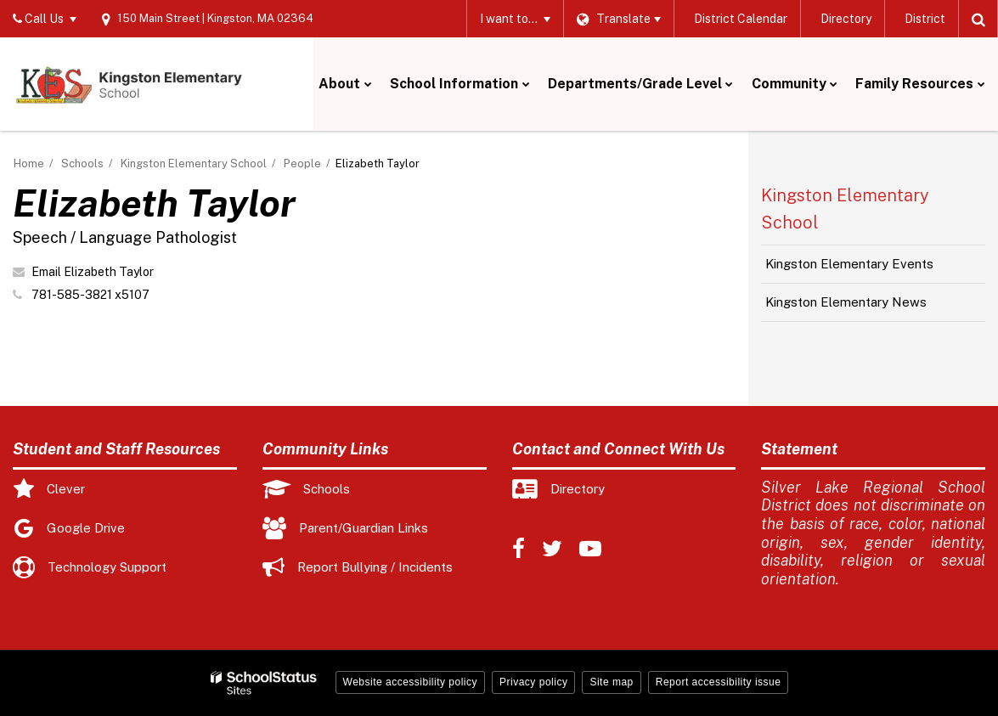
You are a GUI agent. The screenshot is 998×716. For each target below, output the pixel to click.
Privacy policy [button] (533, 682)
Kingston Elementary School (194, 163)
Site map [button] (611, 682)
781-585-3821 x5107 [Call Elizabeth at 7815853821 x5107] (90, 295)
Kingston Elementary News (846, 302)
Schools (82, 163)
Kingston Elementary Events (849, 264)
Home (29, 163)
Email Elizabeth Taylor (92, 272)
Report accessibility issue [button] (718, 682)
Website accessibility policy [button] (410, 682)
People (302, 163)
